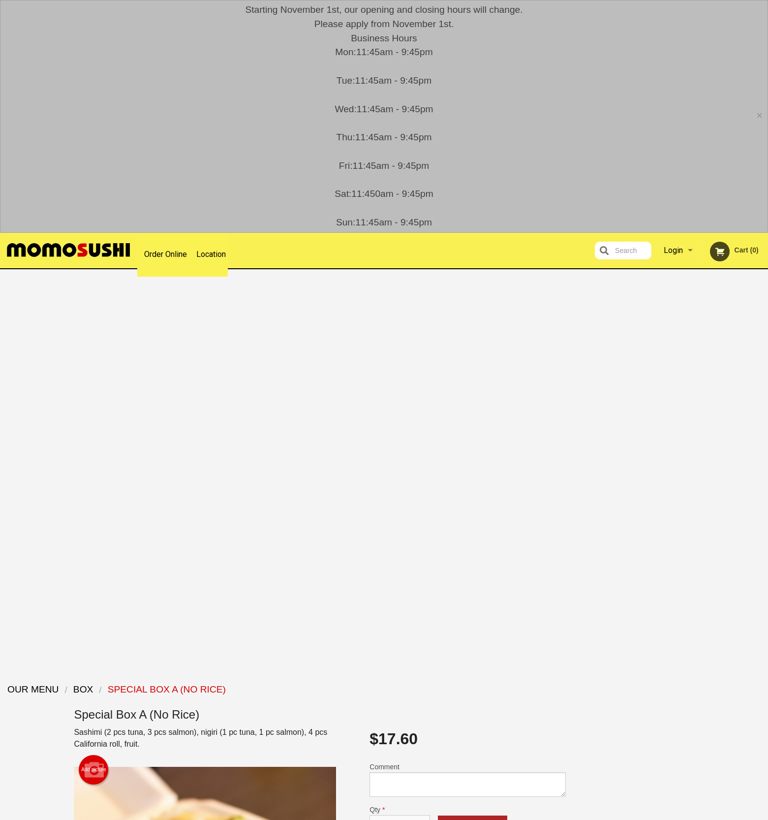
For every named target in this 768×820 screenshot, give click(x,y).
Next (761, 441)
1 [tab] (667, 505)
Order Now (704, 291)
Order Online (165, 250)
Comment (467, 389)
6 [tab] (741, 505)
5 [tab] (726, 505)
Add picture (93, 379)
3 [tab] (697, 505)
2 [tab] (682, 505)
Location (216, 250)
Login (673, 250)
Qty (399, 428)
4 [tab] (711, 505)
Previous (648, 441)
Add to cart (473, 437)
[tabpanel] (704, 441)
